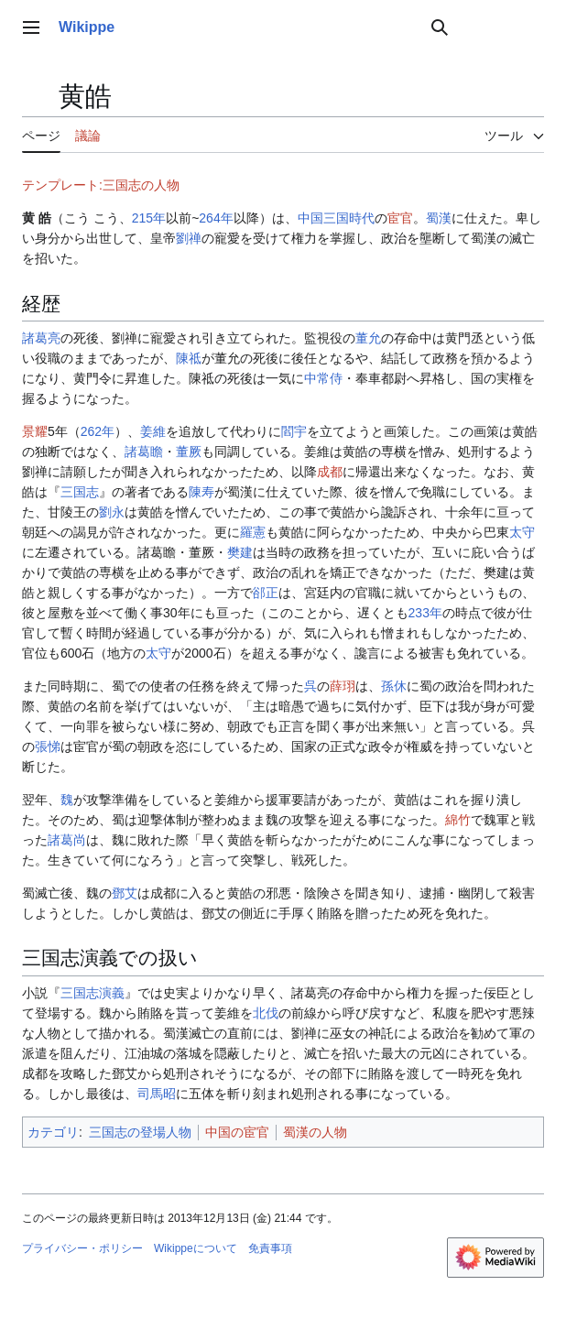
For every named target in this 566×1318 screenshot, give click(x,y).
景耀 (35, 431)
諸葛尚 (67, 840)
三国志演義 (92, 993)
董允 (368, 338)
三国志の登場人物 (140, 1132)
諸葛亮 (41, 338)
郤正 (265, 592)
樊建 (240, 552)
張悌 (47, 746)
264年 (216, 218)
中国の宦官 (237, 1132)
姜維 (153, 431)
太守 (522, 532)
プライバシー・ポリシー (82, 1248)
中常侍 (323, 378)
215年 (149, 218)
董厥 (188, 451)
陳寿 (201, 492)
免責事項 (270, 1248)
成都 (330, 471)
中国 (310, 218)
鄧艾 (124, 893)
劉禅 (188, 238)
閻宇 (294, 431)
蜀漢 (439, 218)
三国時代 (349, 218)
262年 (97, 431)
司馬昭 (156, 1093)
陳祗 (188, 358)
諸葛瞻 (144, 451)
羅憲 (253, 532)
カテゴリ (53, 1132)
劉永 (112, 512)
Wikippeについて (195, 1248)
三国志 (79, 492)
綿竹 (458, 819)
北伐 (265, 1013)
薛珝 (342, 686)
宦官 (400, 218)
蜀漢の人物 (315, 1132)
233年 (425, 612)
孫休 (394, 686)
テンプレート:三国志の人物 (101, 185)
